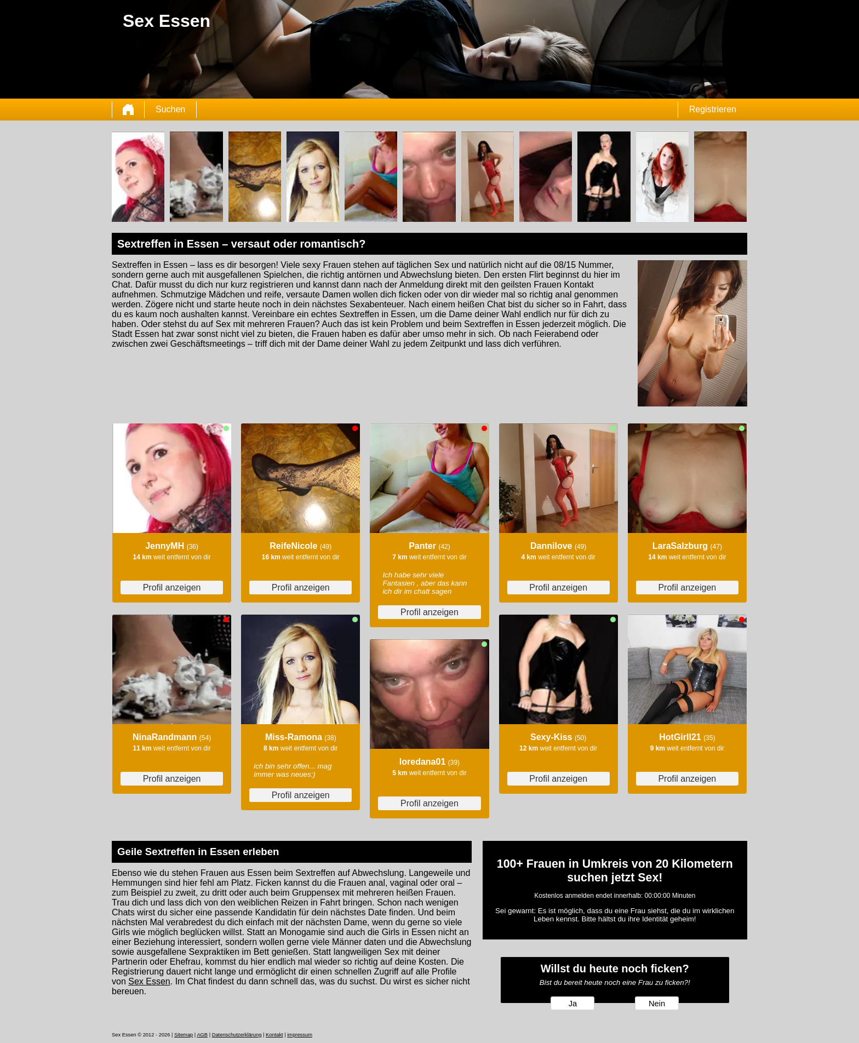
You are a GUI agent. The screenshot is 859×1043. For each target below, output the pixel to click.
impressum (299, 1035)
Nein (657, 1003)
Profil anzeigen (172, 587)
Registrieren (712, 109)
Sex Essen (149, 981)
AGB (202, 1035)
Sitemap (183, 1035)
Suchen (170, 109)
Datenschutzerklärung (237, 1035)
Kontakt (274, 1035)
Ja (573, 1003)
